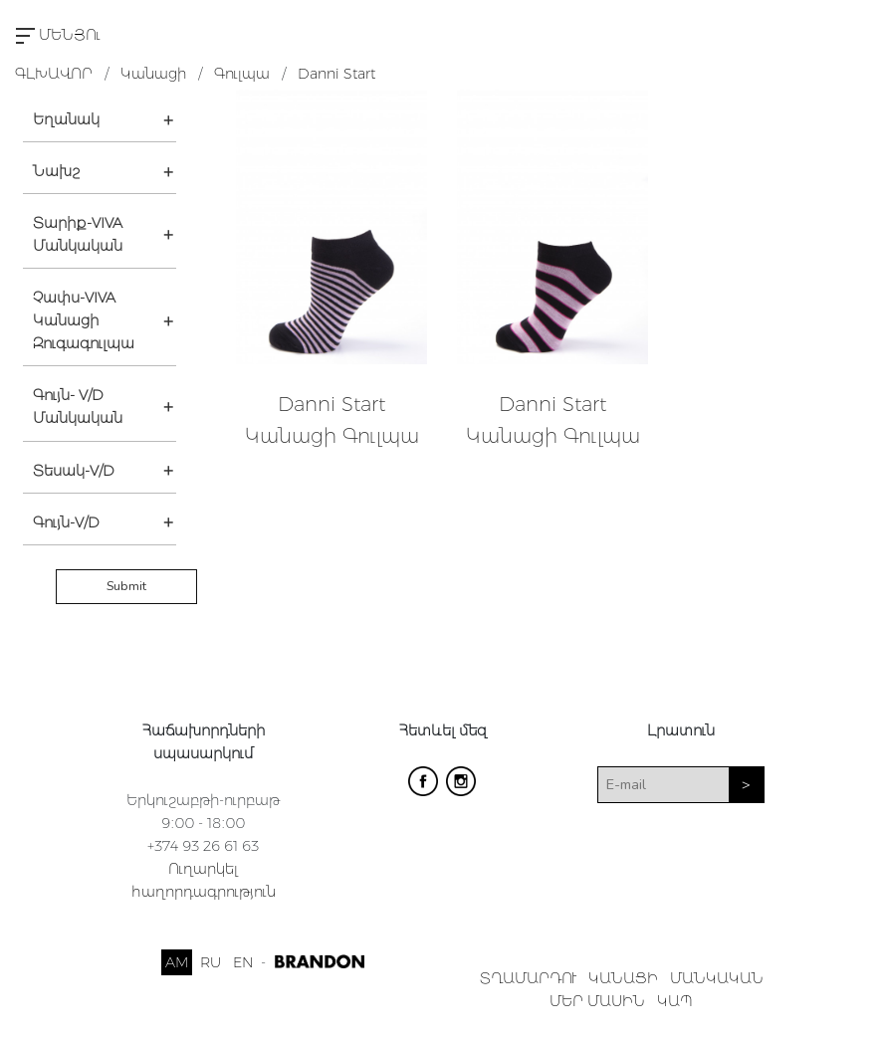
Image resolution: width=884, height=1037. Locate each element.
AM (176, 962)
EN (243, 962)
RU (210, 962)
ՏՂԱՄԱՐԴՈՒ (528, 978)
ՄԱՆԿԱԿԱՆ (717, 978)
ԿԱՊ (675, 1001)
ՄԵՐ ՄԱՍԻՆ (597, 1001)
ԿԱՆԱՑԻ (623, 978)
